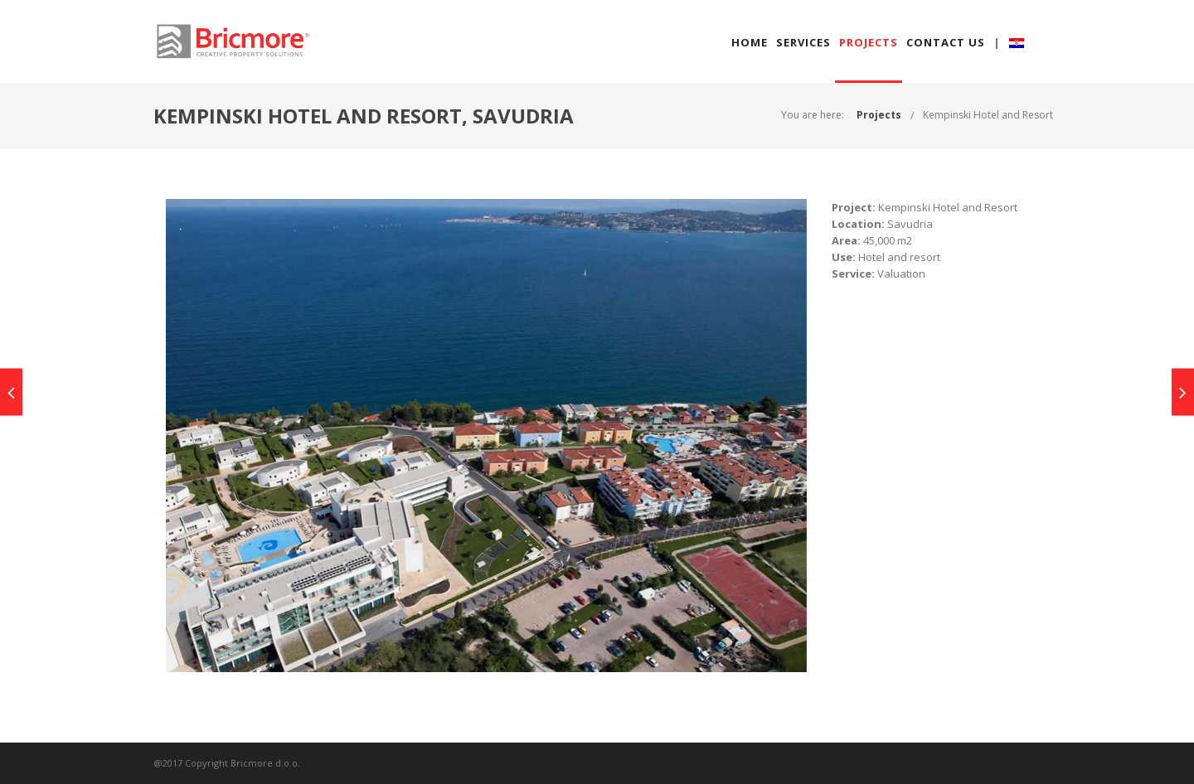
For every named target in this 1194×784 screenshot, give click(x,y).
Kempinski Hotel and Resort (988, 115)
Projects (879, 115)
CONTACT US (945, 42)
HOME (749, 42)
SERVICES (803, 42)
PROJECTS (868, 42)
